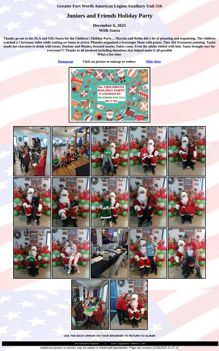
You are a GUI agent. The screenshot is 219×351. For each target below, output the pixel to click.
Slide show (153, 61)
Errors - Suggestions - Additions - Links (128, 343)
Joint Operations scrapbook (87, 343)
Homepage (65, 61)
